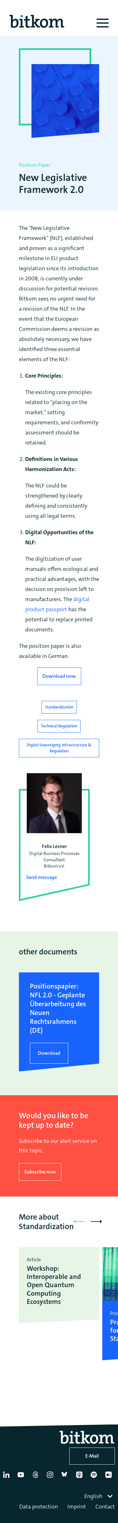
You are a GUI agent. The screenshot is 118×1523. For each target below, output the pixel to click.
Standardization (59, 707)
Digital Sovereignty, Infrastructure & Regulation (59, 747)
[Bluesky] (66, 1477)
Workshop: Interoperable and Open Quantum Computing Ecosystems (54, 1285)
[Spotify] (95, 1477)
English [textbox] (93, 1496)
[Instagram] (51, 1477)
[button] (96, 1221)
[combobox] (99, 1496)
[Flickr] (109, 1477)
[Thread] (36, 1477)
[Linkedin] (7, 1477)
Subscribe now (40, 1171)
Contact (105, 1506)
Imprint (76, 1506)
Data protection (38, 1506)
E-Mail (92, 1456)
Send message (41, 877)
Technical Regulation (59, 726)
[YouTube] (22, 1477)
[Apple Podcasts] (80, 1477)
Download (49, 1053)
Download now (59, 676)
